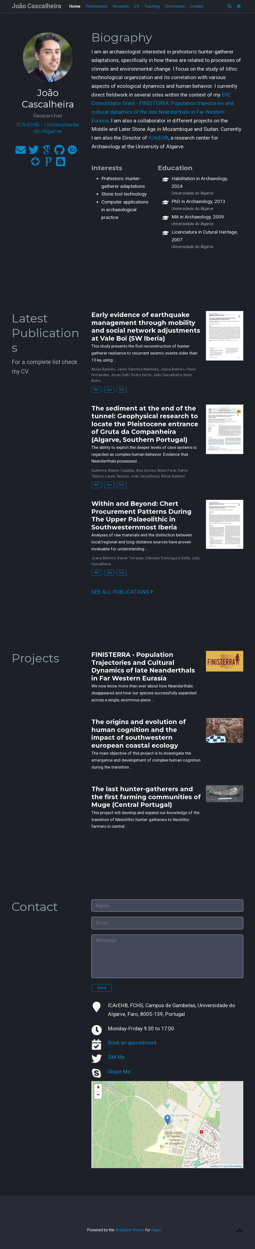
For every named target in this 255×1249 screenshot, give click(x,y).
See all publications (122, 592)
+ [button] (98, 1088)
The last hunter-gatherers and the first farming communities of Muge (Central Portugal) (146, 796)
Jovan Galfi (120, 375)
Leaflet (213, 1166)
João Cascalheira (36, 6)
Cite (109, 389)
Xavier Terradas (130, 558)
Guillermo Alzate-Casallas (113, 470)
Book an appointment (132, 1043)
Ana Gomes (146, 470)
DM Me (116, 1057)
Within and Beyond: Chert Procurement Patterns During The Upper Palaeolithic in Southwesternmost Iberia (141, 515)
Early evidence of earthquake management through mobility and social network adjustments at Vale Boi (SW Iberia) (145, 326)
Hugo (155, 1230)
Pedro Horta (141, 375)
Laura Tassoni (117, 476)
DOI (121, 389)
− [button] (98, 1095)
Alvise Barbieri (103, 369)
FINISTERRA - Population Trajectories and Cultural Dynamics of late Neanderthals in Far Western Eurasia (143, 666)
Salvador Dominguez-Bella (167, 558)
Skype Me (119, 1072)
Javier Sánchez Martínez (138, 369)
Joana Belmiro (173, 369)
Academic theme (129, 1230)
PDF (96, 389)
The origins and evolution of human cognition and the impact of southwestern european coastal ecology (138, 733)
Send (101, 987)
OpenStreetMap (232, 1166)
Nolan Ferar (166, 470)
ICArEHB (158, 138)
